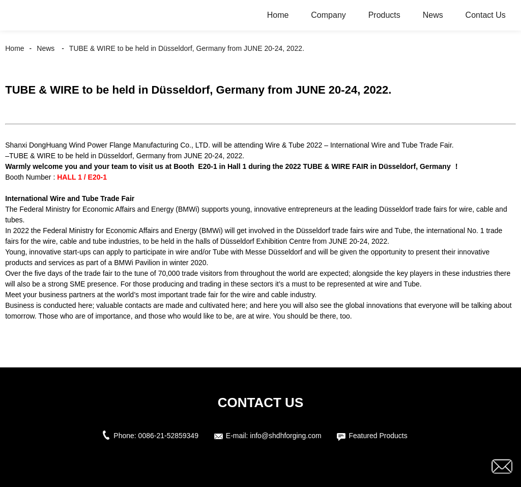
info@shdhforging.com (285, 436)
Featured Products (378, 436)
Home (278, 15)
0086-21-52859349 (168, 436)
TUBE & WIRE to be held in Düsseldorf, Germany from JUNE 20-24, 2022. (186, 48)
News (433, 15)
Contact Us (486, 15)
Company (328, 15)
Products (384, 15)
